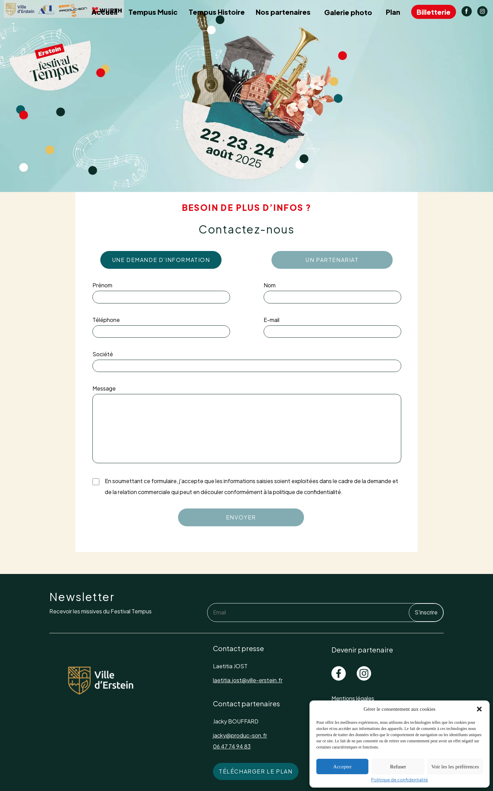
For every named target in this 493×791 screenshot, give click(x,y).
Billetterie (434, 12)
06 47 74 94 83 (232, 746)
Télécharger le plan (255, 771)
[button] (479, 709)
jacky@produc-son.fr (240, 735)
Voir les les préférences (455, 766)
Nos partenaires (283, 12)
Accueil (104, 12)
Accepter (342, 766)
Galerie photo (348, 12)
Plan (393, 12)
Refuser (398, 766)
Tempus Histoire (217, 12)
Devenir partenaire (362, 649)
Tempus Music (153, 12)
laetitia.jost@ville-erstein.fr (247, 680)
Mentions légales (352, 698)
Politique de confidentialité (399, 780)
